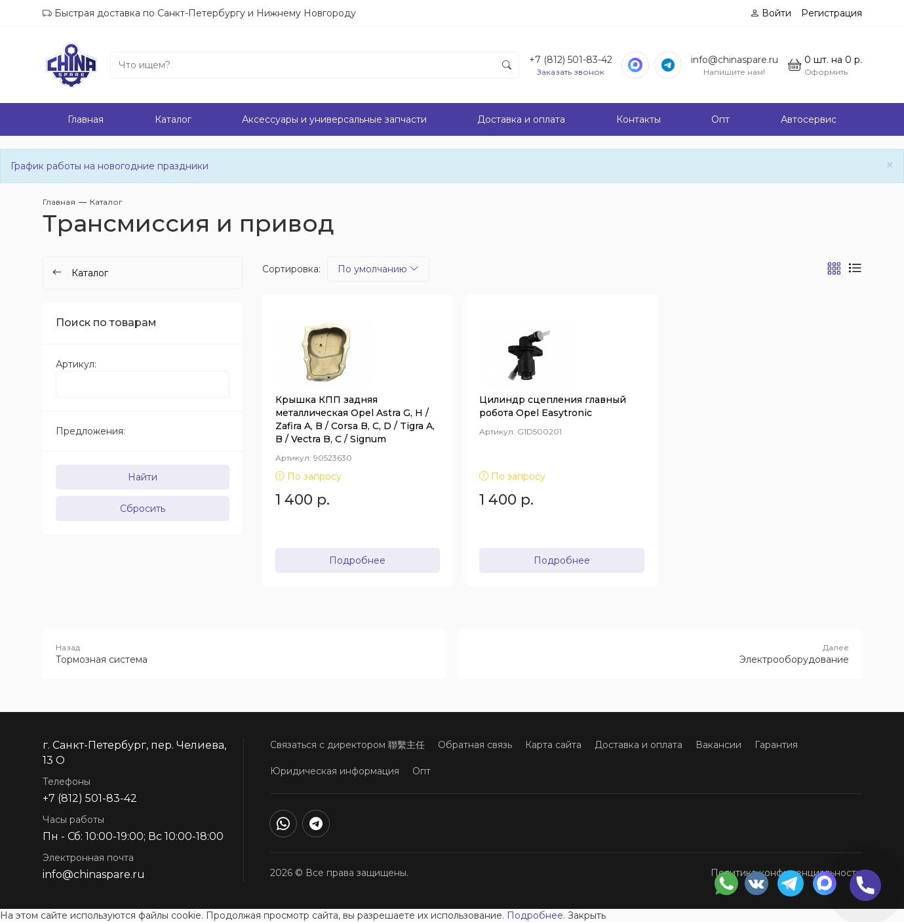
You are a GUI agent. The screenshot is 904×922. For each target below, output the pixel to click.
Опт (720, 119)
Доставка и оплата (521, 119)
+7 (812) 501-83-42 (570, 60)
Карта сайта (553, 745)
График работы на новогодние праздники (109, 166)
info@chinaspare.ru (734, 60)
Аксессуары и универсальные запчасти (334, 119)
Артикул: (76, 364)
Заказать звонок (570, 72)
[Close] (890, 165)
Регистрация (831, 13)
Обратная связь (475, 745)
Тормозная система (244, 653)
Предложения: (90, 431)
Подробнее (357, 560)
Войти (770, 13)
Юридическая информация (334, 771)
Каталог (173, 119)
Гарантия (776, 745)
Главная (86, 119)
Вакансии (718, 745)
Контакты (638, 119)
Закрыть (587, 915)
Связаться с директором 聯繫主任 (347, 745)
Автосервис (808, 119)
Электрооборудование (660, 653)
